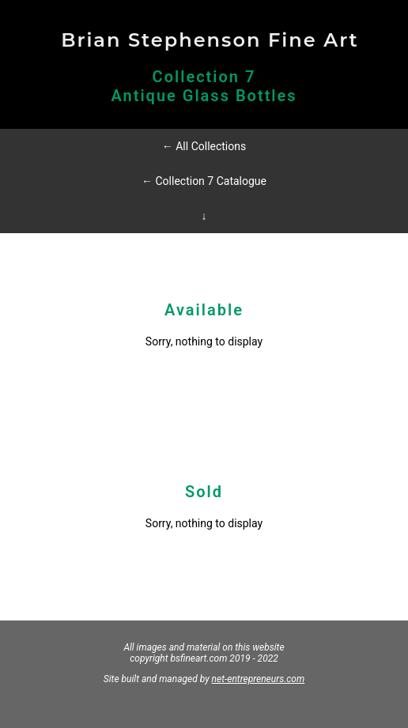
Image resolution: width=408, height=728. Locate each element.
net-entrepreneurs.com (258, 679)
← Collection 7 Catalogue (204, 181)
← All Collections (204, 146)
